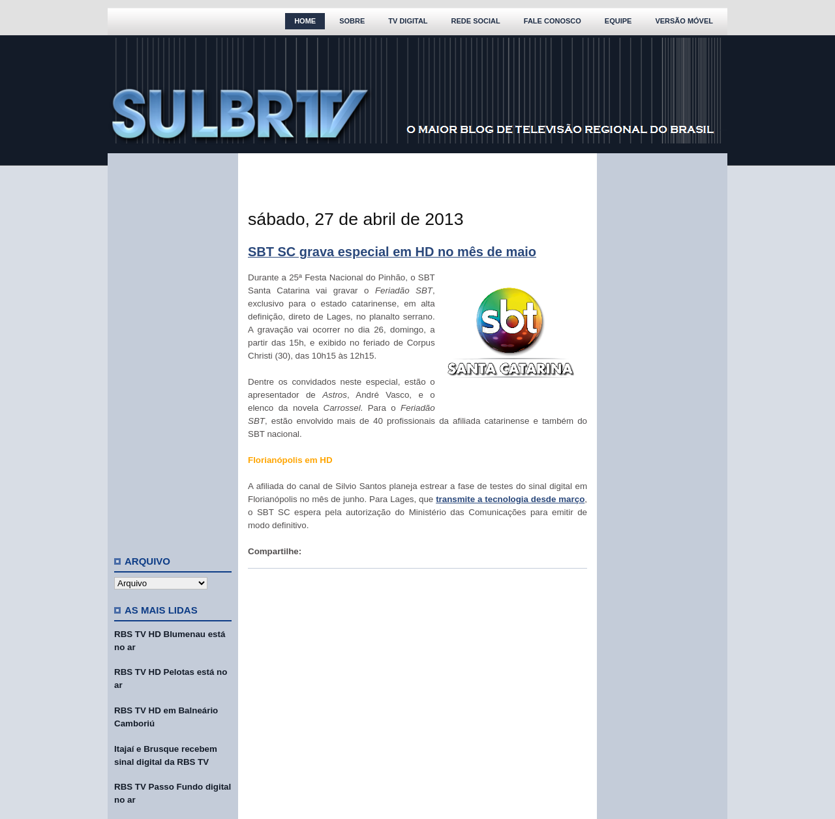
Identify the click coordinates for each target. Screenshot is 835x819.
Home (305, 21)
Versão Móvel (684, 21)
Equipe (618, 21)
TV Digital (407, 21)
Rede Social (475, 21)
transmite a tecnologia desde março (510, 499)
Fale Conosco (552, 21)
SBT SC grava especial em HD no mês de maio (392, 252)
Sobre (352, 21)
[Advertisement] (173, 348)
